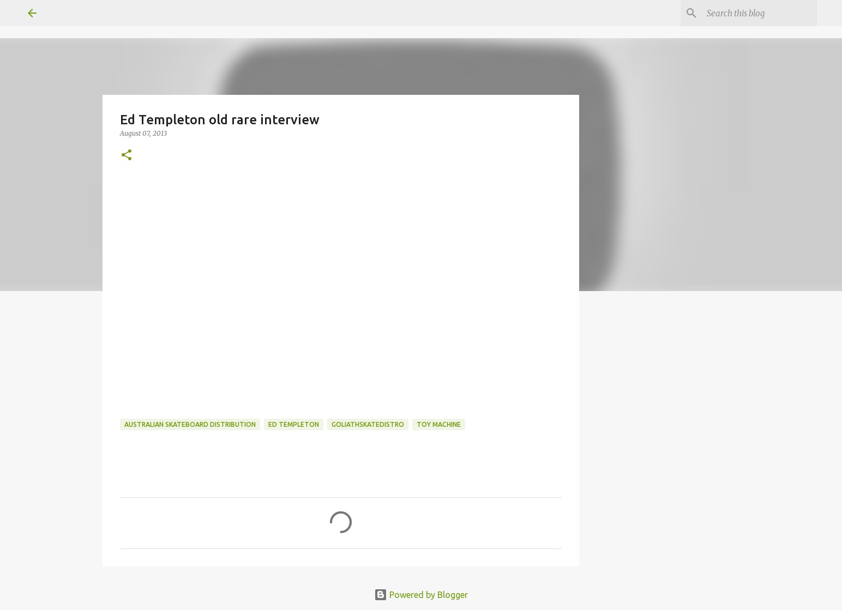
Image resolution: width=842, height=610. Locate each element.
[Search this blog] (759, 13)
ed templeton (293, 424)
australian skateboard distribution (190, 424)
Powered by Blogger (421, 595)
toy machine (439, 424)
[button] (126, 155)
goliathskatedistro (368, 424)
